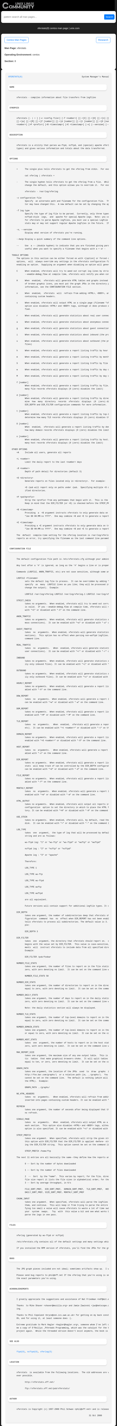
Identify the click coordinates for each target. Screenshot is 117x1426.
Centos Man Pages (16, 40)
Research (103, 40)
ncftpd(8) (32, 1352)
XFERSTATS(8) (15, 77)
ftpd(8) (21, 1352)
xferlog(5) (46, 1352)
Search (109, 17)
